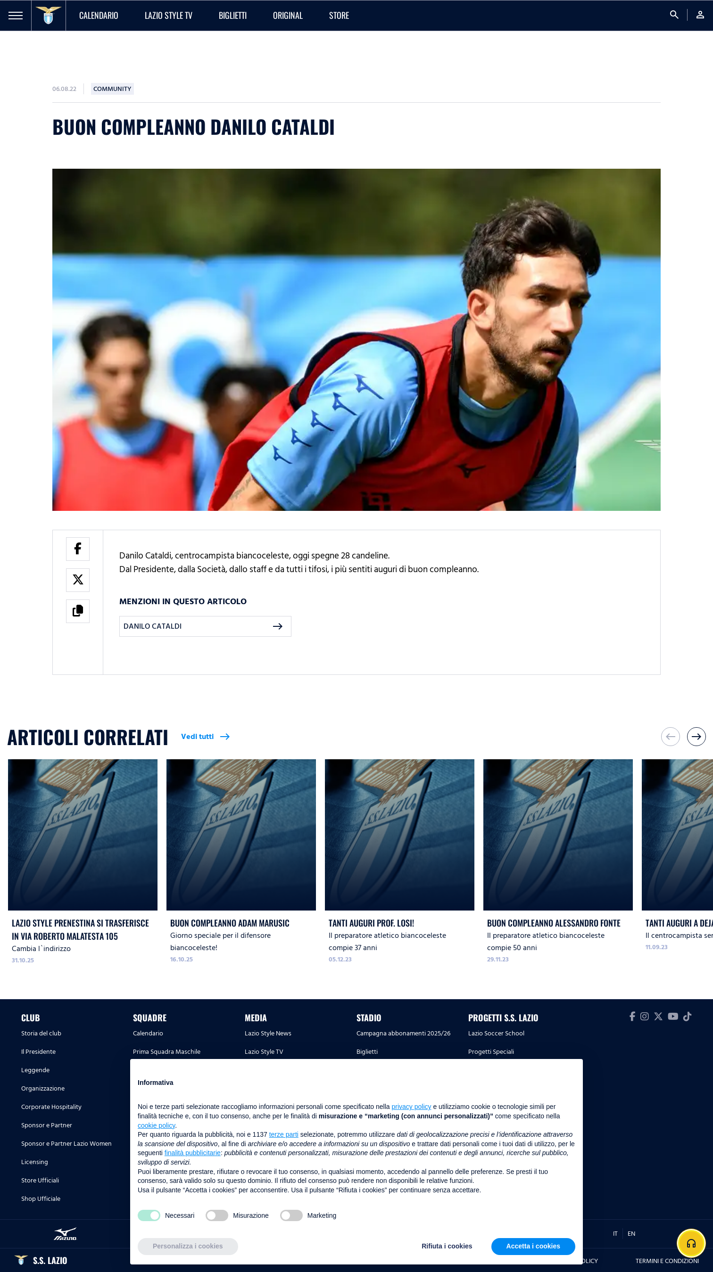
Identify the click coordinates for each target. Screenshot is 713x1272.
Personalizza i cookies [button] (188, 1246)
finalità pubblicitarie (193, 1153)
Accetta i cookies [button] (533, 1246)
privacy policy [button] (411, 1106)
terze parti (283, 1134)
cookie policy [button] (156, 1125)
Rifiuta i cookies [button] (447, 1246)
